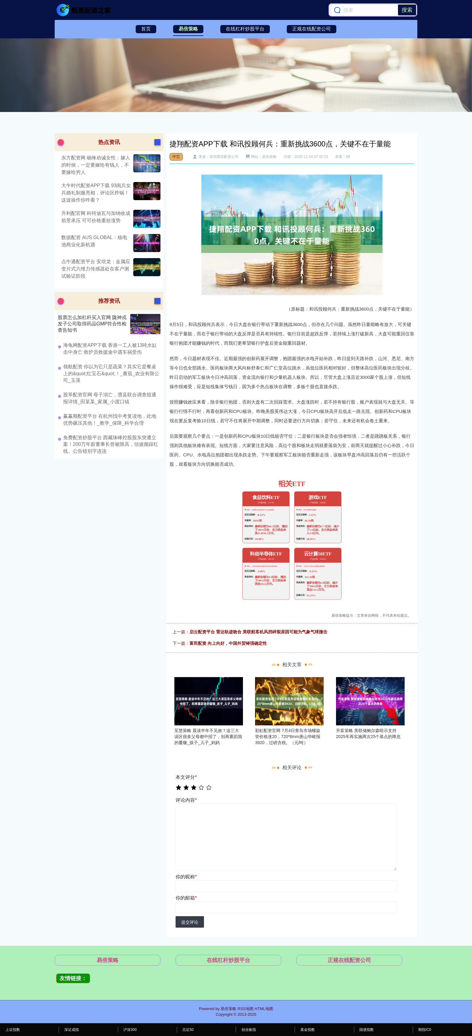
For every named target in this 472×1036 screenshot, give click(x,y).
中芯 (176, 157)
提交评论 (189, 922)
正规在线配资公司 (311, 28)
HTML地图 (263, 1008)
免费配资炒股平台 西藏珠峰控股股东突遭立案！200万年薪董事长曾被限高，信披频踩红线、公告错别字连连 (110, 444)
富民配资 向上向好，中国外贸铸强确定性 (228, 643)
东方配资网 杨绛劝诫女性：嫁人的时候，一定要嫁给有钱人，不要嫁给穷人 (95, 165)
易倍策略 (188, 28)
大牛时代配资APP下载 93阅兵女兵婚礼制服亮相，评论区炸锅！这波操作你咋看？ (96, 193)
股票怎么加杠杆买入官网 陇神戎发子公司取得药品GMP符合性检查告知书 (92, 324)
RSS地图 (246, 1008)
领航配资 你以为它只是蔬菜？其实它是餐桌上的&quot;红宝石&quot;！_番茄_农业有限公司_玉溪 (111, 373)
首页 (146, 28)
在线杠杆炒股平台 (245, 28)
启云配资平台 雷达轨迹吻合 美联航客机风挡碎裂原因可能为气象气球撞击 (258, 631)
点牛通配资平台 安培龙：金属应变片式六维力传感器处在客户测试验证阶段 (95, 269)
